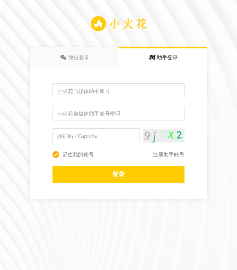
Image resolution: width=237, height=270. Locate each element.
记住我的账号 (73, 154)
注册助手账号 (168, 154)
